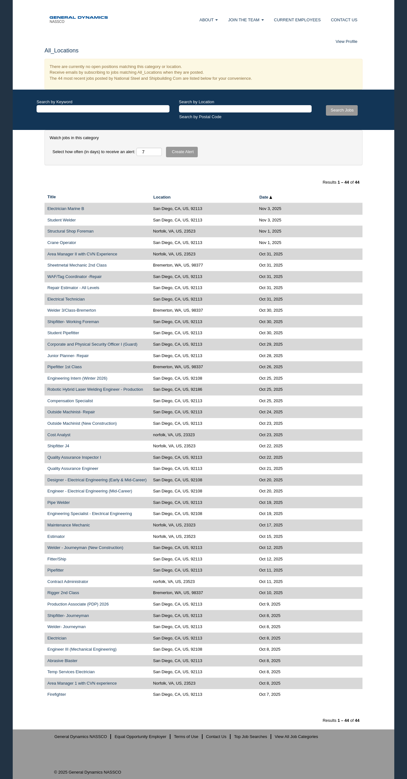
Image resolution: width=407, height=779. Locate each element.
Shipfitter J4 (58, 446)
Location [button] (161, 197)
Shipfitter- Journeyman (68, 615)
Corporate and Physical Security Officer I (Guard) (92, 344)
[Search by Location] (245, 108)
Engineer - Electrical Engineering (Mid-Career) (89, 491)
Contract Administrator (67, 581)
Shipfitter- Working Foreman (73, 321)
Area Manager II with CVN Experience (82, 254)
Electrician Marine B (65, 208)
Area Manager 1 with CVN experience (82, 683)
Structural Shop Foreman (70, 231)
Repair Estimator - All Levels (73, 287)
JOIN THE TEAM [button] (246, 19)
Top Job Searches (250, 736)
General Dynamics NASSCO (80, 736)
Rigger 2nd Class (63, 592)
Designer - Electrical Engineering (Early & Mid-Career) (97, 480)
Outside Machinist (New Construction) (82, 423)
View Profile (346, 41)
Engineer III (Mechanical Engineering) (82, 649)
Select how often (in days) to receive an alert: (93, 151)
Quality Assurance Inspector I (74, 457)
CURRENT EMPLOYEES (297, 19)
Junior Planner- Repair (68, 355)
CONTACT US (344, 19)
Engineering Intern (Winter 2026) (77, 378)
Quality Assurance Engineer (72, 468)
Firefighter (56, 694)
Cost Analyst (58, 434)
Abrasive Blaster (62, 660)
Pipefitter (55, 570)
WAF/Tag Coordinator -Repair (74, 276)
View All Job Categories (296, 736)
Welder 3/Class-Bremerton (71, 310)
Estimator (56, 536)
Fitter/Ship (56, 559)
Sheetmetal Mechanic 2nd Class (77, 265)
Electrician (56, 638)
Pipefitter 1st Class (64, 366)
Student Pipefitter (63, 332)
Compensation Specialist (70, 400)
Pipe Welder (58, 502)
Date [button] (265, 197)
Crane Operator (61, 242)
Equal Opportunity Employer (140, 736)
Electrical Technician (66, 299)
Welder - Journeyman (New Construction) (85, 547)
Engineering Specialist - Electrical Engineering (89, 513)
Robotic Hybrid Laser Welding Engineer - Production (95, 389)
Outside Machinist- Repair (71, 412)
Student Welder (61, 220)
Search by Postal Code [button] (200, 116)
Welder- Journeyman (66, 626)
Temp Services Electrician (71, 671)
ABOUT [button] (208, 19)
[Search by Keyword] (103, 108)
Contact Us (216, 736)
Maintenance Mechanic (68, 525)
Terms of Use (186, 736)
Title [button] (51, 196)
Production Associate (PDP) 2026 (78, 604)
